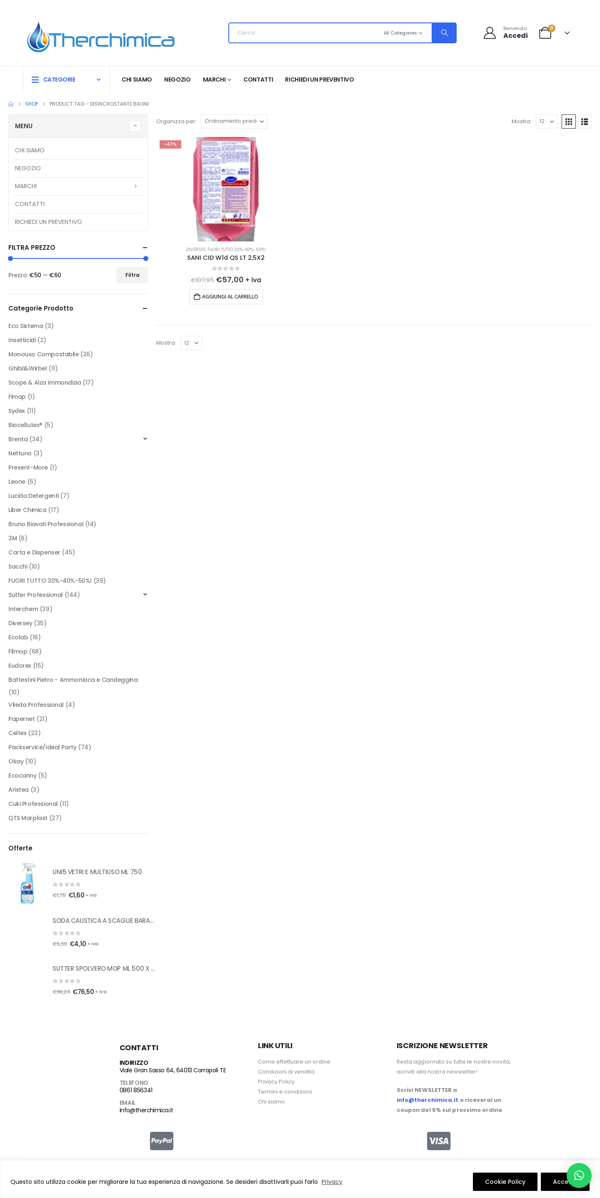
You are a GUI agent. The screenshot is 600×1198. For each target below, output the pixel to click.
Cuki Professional (33, 804)
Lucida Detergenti (33, 496)
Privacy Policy (276, 1082)
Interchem (23, 609)
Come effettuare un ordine (294, 1062)
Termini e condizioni (285, 1092)
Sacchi (17, 566)
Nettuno (20, 453)
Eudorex (19, 665)
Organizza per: (176, 121)
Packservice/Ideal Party (42, 747)
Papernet (21, 719)
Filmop (17, 651)
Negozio (177, 79)
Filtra (132, 274)
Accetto (565, 1182)
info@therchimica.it (146, 1110)
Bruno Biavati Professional (45, 524)
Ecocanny (22, 775)
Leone (16, 481)
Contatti (258, 79)
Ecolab (18, 637)
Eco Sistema (25, 326)
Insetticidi (21, 340)
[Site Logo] (101, 35)
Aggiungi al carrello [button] (230, 296)
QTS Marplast (28, 818)
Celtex (17, 733)
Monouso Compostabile (43, 354)
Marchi (214, 79)
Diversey (195, 249)
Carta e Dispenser (34, 552)
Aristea (18, 789)
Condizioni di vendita (286, 1072)
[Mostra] (547, 121)
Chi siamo (137, 79)
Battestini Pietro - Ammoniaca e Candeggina (73, 680)
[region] (300, 1179)
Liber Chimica (27, 510)
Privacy (332, 1182)
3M (12, 538)
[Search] (444, 32)
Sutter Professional (35, 595)
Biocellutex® (25, 425)
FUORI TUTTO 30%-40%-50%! (237, 249)
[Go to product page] (226, 189)
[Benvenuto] (505, 32)
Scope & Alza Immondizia (44, 382)
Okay (15, 761)
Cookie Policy (505, 1182)
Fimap (17, 397)
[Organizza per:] (234, 121)
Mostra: (522, 121)
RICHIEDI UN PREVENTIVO (319, 79)
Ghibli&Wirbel (27, 368)
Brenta (18, 439)
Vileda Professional (36, 705)
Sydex (16, 411)
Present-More (28, 467)
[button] (569, 121)
